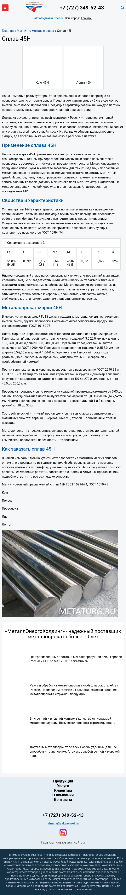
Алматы (86, 18)
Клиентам (63, 790)
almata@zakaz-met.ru (48, 18)
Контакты (63, 799)
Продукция (63, 781)
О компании (63, 795)
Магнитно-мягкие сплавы (35, 31)
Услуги (63, 785)
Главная (8, 31)
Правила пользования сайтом (63, 842)
